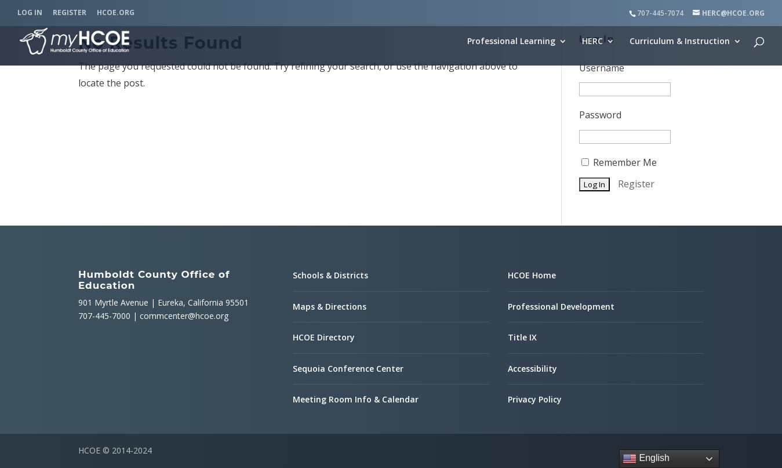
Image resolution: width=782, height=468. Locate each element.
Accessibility (532, 368)
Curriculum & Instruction (680, 41)
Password (600, 114)
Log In (29, 13)
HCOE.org (115, 13)
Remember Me (619, 162)
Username (601, 67)
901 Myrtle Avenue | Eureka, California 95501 (163, 302)
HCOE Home (532, 275)
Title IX (522, 337)
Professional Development (561, 306)
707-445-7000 (104, 315)
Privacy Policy (535, 399)
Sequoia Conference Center (348, 368)
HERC (592, 41)
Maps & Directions (329, 306)
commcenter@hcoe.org (184, 315)
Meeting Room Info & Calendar (356, 399)
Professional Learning (511, 41)
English (646, 459)
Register (69, 13)
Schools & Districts (330, 275)
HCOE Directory (324, 337)
